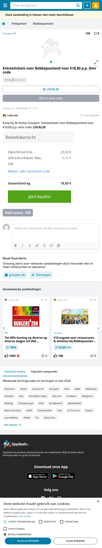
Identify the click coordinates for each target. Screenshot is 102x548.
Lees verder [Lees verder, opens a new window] (24, 516)
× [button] (98, 501)
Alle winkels (12, 424)
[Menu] (5, 5)
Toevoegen (41, 275)
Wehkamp (91, 388)
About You (49, 417)
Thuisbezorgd (25, 403)
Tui (37, 417)
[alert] (51, 523)
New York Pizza (12, 410)
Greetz (88, 410)
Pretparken (19, 24)
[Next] (98, 328)
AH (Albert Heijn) (38, 396)
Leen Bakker (11, 417)
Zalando (8, 396)
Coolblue (71, 396)
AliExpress (87, 396)
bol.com (56, 396)
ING (6, 333)
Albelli (26, 417)
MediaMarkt (74, 403)
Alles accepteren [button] (28, 540)
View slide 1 (51, 62)
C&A (21, 396)
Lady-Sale (12, 115)
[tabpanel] (51, 401)
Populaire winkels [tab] (15, 371)
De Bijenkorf (55, 403)
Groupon (58, 333)
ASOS (29, 410)
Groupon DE (9, 33)
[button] (51, 534)
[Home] (3, 23)
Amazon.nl (38, 388)
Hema (23, 388)
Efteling (8, 403)
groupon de (14, 275)
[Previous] (4, 328)
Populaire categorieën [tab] (44, 371)
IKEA (41, 403)
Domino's (9, 388)
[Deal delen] (87, 5)
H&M (77, 388)
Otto (59, 410)
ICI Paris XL (74, 410)
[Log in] (95, 5)
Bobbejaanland (43, 24)
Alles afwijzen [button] (75, 540)
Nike (66, 388)
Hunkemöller (45, 410)
